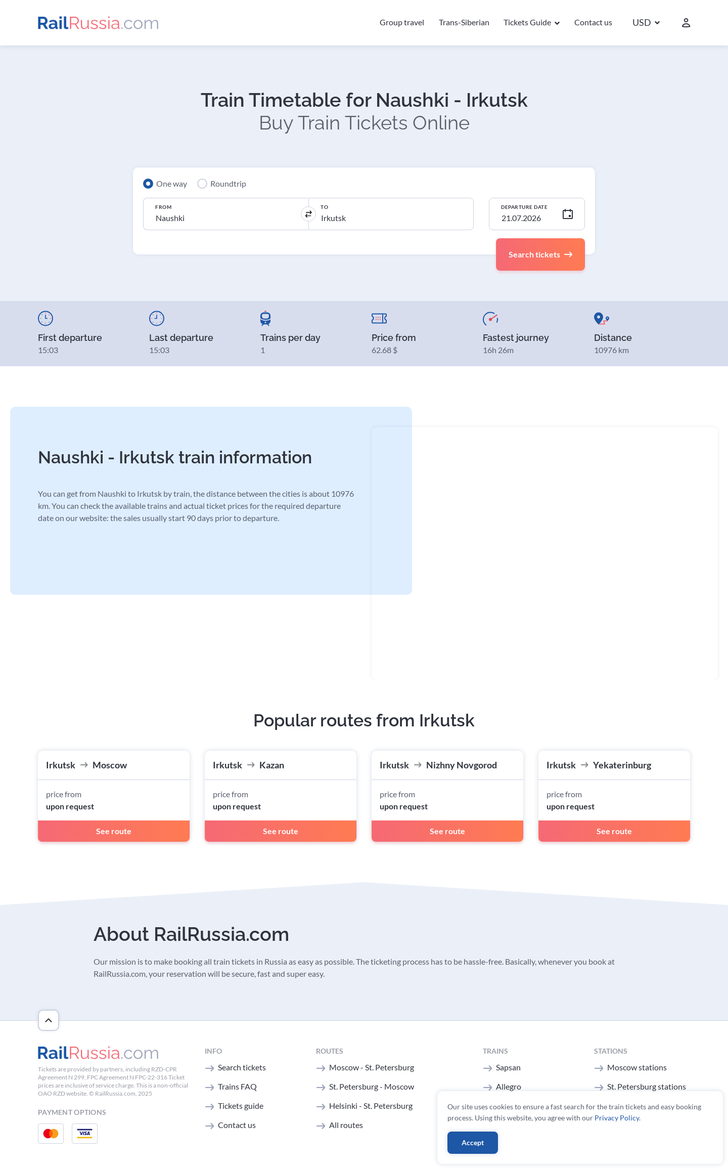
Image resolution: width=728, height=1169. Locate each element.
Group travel (402, 22)
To (324, 207)
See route (113, 831)
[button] (646, 23)
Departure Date (524, 207)
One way (171, 183)
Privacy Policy (617, 1117)
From (163, 207)
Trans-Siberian (464, 22)
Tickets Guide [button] (528, 22)
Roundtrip (228, 183)
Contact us (593, 22)
